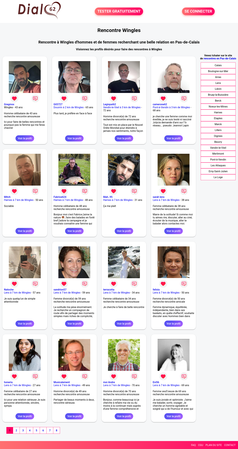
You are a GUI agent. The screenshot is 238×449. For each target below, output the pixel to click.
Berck (218, 100)
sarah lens (158, 196)
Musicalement (62, 382)
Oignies (218, 136)
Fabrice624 (60, 196)
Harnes (218, 112)
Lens (218, 83)
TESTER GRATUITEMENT (119, 11)
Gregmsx (9, 104)
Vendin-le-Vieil (218, 147)
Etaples (218, 118)
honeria (8, 382)
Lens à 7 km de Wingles (166, 200)
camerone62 (160, 104)
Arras (218, 77)
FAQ (193, 445)
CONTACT (230, 445)
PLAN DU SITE (214, 445)
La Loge (218, 177)
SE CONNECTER (198, 11)
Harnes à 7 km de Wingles (18, 200)
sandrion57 (60, 289)
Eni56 (156, 382)
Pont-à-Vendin (218, 159)
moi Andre (109, 382)
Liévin (218, 88)
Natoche (9, 289)
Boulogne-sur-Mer (218, 71)
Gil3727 (58, 104)
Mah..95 (108, 196)
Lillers (218, 130)
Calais (218, 65)
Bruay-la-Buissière (218, 94)
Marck (218, 124)
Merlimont (218, 153)
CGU (200, 445)
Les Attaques (218, 165)
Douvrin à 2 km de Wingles (69, 107)
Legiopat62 (109, 104)
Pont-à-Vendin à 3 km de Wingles (171, 107)
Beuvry (218, 141)
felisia (156, 289)
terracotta (108, 289)
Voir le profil (25, 138)
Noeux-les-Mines (218, 106)
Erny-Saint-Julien (218, 171)
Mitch (7, 196)
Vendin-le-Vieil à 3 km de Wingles (122, 107)
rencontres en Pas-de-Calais (220, 58)
